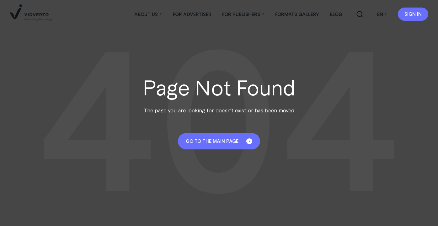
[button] (148, 14)
